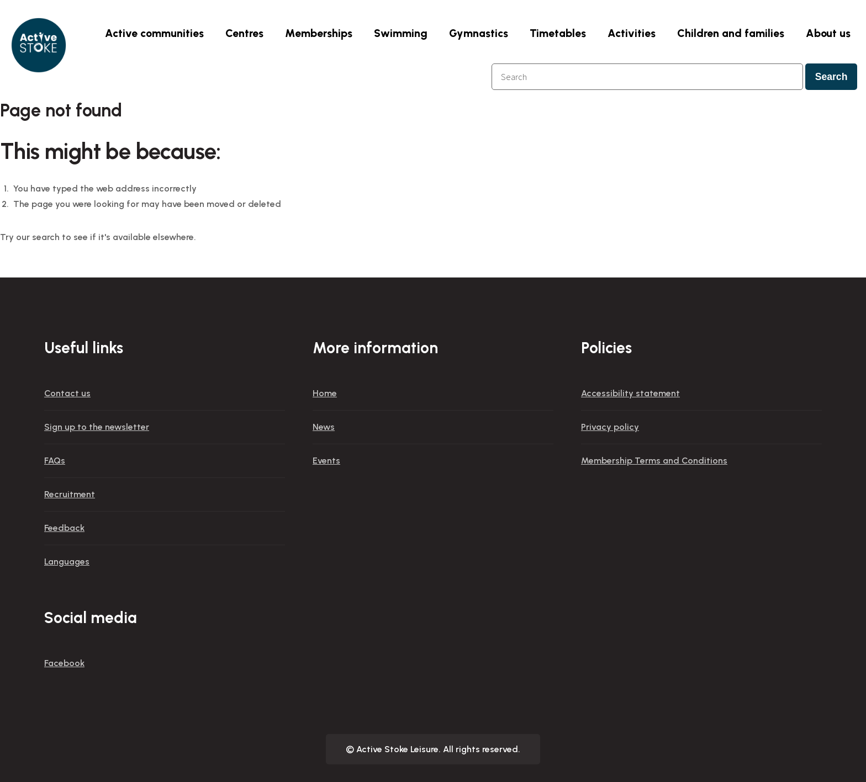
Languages (66, 561)
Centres (244, 33)
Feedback (64, 528)
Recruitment (69, 494)
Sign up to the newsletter (96, 427)
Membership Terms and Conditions (654, 460)
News (324, 427)
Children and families (730, 33)
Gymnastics (478, 33)
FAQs (54, 460)
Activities (632, 33)
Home (325, 393)
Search (831, 76)
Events (326, 460)
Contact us (67, 393)
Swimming (400, 33)
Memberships (318, 33)
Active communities (154, 33)
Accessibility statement (630, 393)
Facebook (64, 663)
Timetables (558, 33)
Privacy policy (610, 427)
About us (828, 33)
